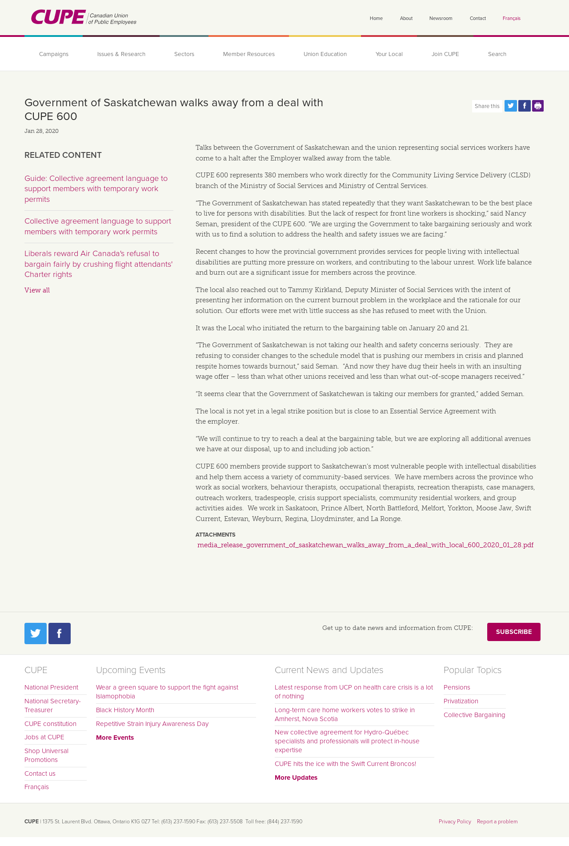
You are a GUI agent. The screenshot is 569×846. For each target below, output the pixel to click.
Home (376, 18)
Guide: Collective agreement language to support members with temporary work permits (96, 188)
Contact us (40, 774)
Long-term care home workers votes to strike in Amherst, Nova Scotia (345, 714)
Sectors (184, 54)
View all (37, 290)
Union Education (325, 54)
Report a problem (497, 821)
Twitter (35, 633)
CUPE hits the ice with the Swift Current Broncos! (345, 764)
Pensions (457, 687)
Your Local (389, 54)
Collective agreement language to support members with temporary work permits (97, 226)
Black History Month (125, 710)
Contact (478, 18)
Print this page (538, 106)
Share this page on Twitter (511, 106)
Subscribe (514, 632)
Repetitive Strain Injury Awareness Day (152, 724)
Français (512, 18)
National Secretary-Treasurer (52, 705)
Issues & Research (121, 54)
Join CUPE (445, 54)
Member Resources (249, 54)
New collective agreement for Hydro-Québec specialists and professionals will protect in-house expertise (347, 741)
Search (497, 54)
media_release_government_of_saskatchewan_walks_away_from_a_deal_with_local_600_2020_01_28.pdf (365, 545)
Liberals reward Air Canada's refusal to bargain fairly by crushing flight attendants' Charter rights (98, 264)
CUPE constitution (50, 724)
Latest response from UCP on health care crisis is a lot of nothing (354, 691)
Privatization (461, 701)
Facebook (59, 633)
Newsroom (441, 18)
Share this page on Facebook (524, 106)
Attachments (216, 534)
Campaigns (53, 54)
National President (51, 687)
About (406, 18)
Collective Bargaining (474, 715)
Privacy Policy (455, 821)
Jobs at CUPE (44, 737)
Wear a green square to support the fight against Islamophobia (167, 691)
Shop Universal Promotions (46, 755)
